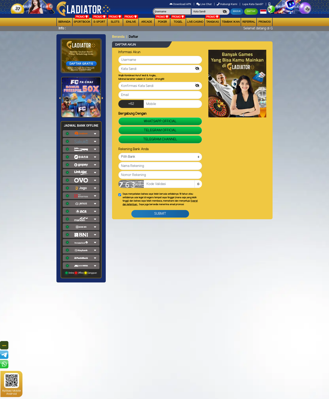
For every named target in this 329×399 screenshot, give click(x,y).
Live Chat (204, 4)
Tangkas (212, 22)
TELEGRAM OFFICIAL (160, 130)
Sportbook (82, 22)
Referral (248, 22)
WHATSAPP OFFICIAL (160, 121)
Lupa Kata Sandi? (253, 4)
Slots (115, 22)
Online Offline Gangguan (81, 273)
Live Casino (195, 22)
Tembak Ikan (231, 22)
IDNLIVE (131, 22)
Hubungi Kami (227, 4)
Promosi (264, 22)
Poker (162, 22)
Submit (160, 214)
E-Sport (99, 22)
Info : (62, 28)
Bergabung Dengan (132, 114)
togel (178, 22)
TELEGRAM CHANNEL (160, 139)
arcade (146, 22)
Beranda (64, 22)
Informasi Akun (129, 52)
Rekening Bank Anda (133, 149)
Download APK (181, 4)
